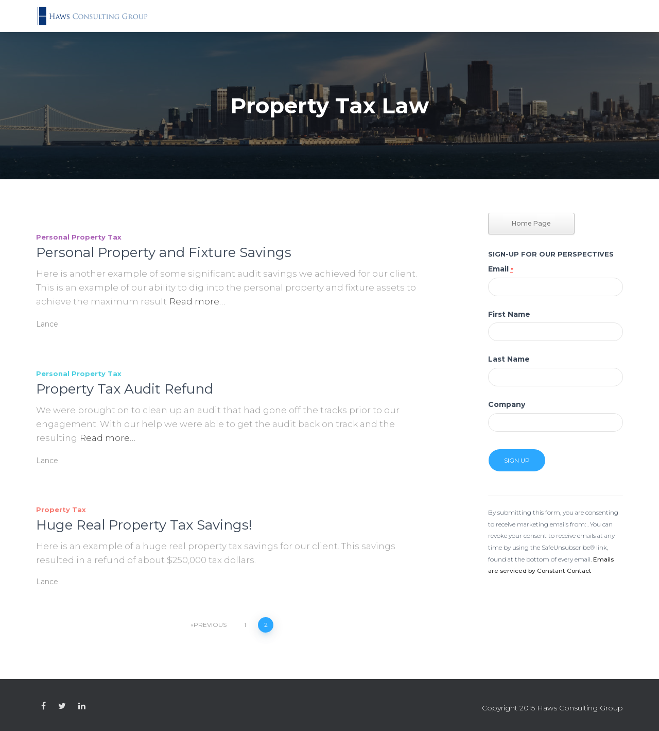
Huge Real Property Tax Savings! (144, 525)
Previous (210, 624)
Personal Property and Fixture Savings (163, 252)
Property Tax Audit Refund (124, 389)
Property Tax (61, 509)
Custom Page (43, 706)
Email (500, 269)
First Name (509, 314)
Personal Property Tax (79, 237)
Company (506, 404)
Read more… (197, 301)
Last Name (509, 359)
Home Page (531, 223)
